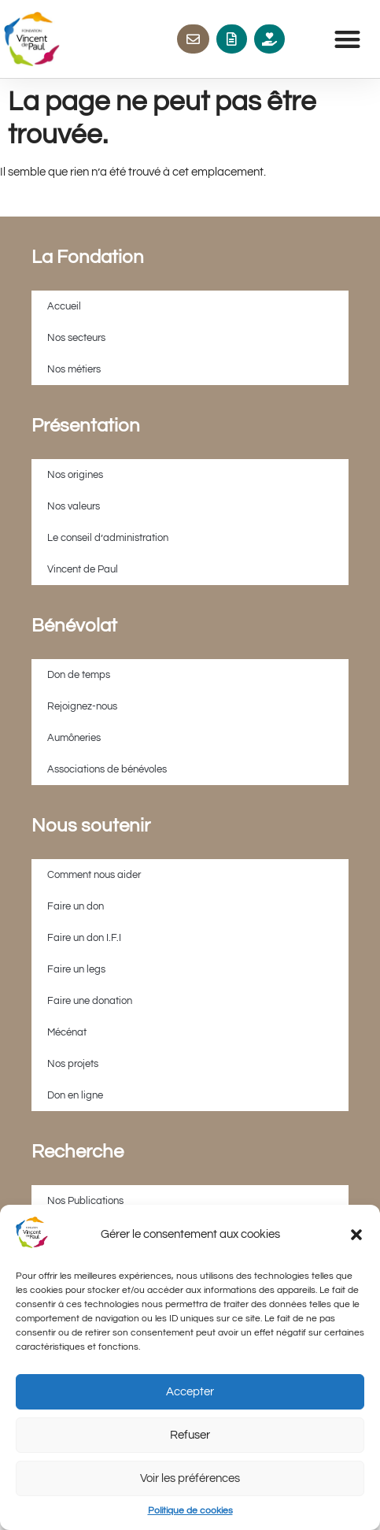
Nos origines (75, 474)
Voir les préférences (190, 1478)
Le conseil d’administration (107, 537)
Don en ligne (75, 1095)
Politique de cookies (190, 1511)
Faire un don (75, 906)
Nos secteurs (76, 337)
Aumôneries (74, 737)
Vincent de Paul (82, 569)
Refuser (190, 1435)
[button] (356, 1235)
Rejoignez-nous (82, 706)
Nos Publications (85, 1200)
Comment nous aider (94, 874)
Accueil (64, 306)
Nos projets (72, 1063)
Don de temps (78, 674)
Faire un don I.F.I (84, 937)
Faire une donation (89, 1000)
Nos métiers (74, 369)
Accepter (190, 1392)
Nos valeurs (73, 506)
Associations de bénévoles (107, 769)
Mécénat (67, 1032)
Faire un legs (76, 969)
